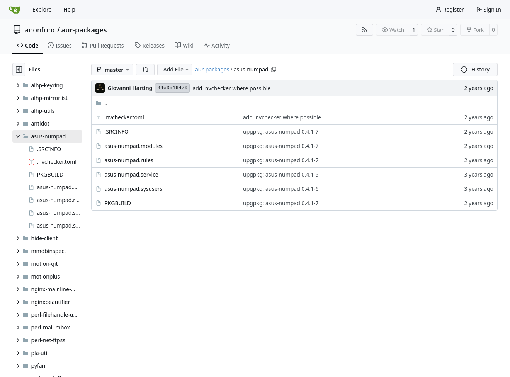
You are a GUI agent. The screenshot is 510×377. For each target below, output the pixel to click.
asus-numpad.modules (133, 145)
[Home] (15, 10)
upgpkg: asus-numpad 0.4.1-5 (281, 174)
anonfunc (40, 30)
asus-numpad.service (131, 174)
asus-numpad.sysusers (133, 188)
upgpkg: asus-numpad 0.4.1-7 (281, 131)
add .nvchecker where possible (231, 88)
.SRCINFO (116, 131)
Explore (41, 9)
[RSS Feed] (365, 30)
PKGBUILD (117, 203)
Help (69, 9)
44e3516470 (172, 88)
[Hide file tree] (19, 69)
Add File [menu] (176, 69)
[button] (145, 69)
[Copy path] (273, 69)
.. (101, 103)
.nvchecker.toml (124, 117)
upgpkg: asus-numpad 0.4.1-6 (281, 188)
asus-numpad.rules (128, 160)
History (475, 69)
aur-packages (84, 30)
